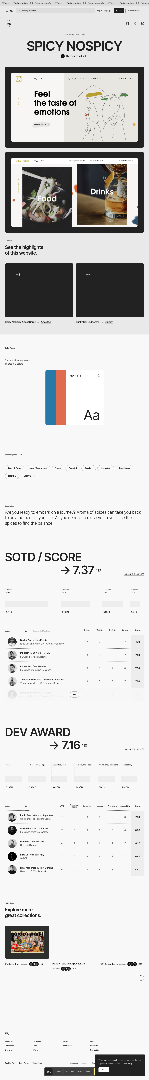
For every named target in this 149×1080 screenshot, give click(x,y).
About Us (46, 322)
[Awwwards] (11, 11)
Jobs (35, 1046)
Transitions (124, 468)
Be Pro (118, 11)
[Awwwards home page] (49, 1071)
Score (88, 1072)
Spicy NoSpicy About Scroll (20, 322)
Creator (58, 1072)
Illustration (106, 468)
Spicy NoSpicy (74, 46)
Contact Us (94, 1050)
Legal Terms (24, 1063)
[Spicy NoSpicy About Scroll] (39, 290)
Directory (65, 1041)
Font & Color (69, 1072)
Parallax (89, 468)
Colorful (73, 468)
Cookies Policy (10, 1063)
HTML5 (12, 476)
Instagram (85, 1063)
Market (36, 1050)
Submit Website (134, 11)
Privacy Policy (37, 1063)
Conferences (67, 1046)
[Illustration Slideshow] (110, 290)
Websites (9, 1041)
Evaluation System (134, 574)
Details (80, 1072)
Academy (37, 1041)
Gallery (109, 322)
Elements (9, 1050)
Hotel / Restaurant (38, 468)
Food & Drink (14, 468)
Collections (9, 1046)
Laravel (27, 476)
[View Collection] (27, 942)
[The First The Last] (74, 56)
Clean (58, 468)
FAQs (92, 1041)
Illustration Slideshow (87, 322)
